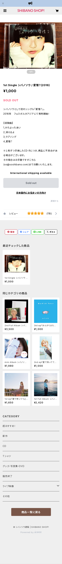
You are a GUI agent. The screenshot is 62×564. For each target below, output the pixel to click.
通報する (55, 201)
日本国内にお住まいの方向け (31, 192)
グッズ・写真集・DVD (13, 466)
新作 (5, 436)
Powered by (31, 532)
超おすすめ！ (9, 426)
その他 (6, 496)
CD (4, 446)
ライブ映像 (8, 486)
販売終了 (7, 476)
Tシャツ (7, 456)
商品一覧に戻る (31, 512)
